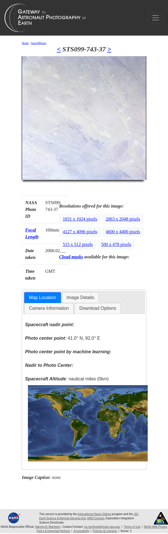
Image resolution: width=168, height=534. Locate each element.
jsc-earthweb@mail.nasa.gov (102, 526)
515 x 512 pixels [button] (78, 244)
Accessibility (81, 531)
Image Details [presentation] (80, 297)
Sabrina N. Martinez (47, 526)
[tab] (42, 297)
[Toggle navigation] (155, 17)
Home (25, 43)
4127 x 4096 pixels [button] (80, 231)
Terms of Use (132, 526)
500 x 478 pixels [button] (116, 244)
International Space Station (94, 514)
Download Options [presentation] (97, 308)
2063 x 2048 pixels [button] (123, 219)
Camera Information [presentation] (49, 308)
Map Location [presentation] (42, 297)
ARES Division (95, 518)
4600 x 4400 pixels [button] (123, 231)
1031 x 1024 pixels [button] (80, 219)
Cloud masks (71, 256)
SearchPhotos (38, 43)
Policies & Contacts (105, 531)
